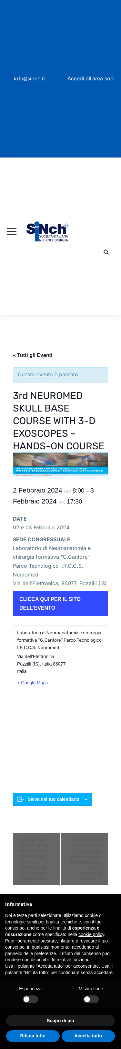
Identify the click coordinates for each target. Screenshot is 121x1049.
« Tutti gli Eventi (32, 355)
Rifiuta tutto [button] (32, 1035)
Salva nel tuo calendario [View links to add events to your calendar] (53, 799)
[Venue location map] (60, 730)
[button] (106, 252)
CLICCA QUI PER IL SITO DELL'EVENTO (50, 603)
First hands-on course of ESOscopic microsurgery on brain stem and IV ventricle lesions (86, 858)
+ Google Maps (32, 682)
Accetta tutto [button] (88, 1035)
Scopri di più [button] (60, 1020)
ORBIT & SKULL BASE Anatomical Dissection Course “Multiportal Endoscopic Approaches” (34, 858)
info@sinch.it (29, 79)
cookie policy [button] (91, 934)
